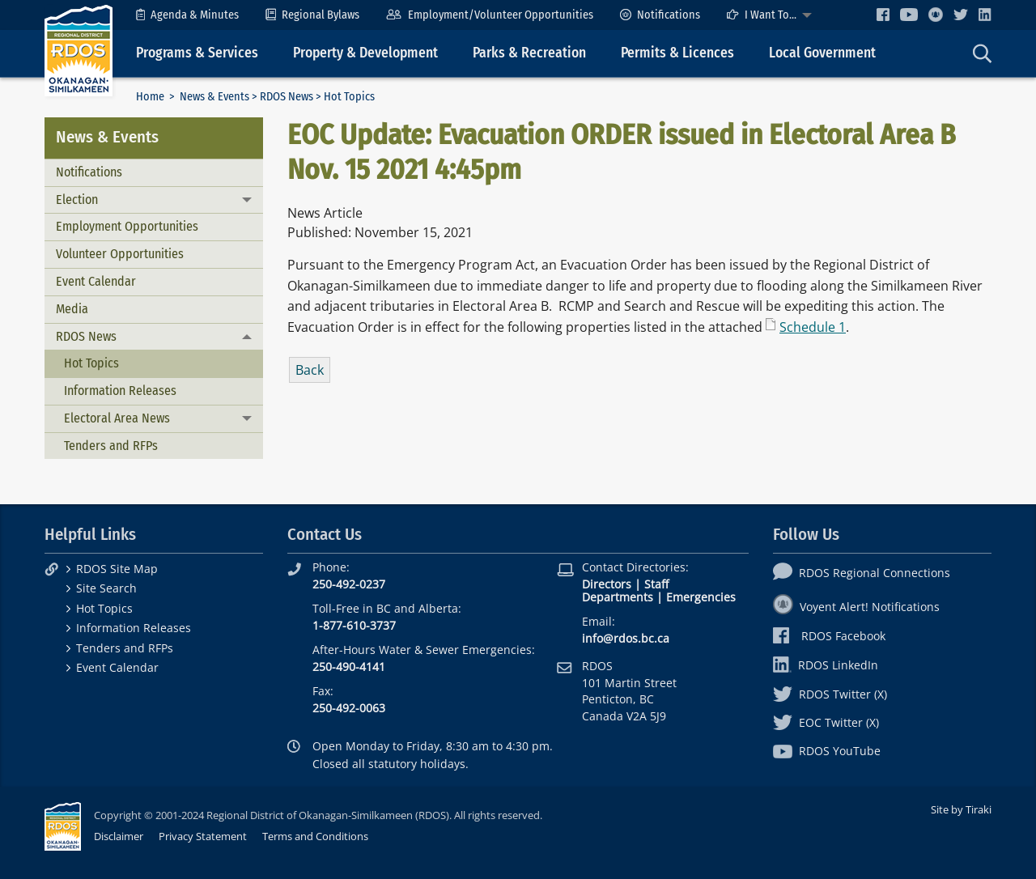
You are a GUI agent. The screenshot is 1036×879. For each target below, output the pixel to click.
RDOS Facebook (829, 635)
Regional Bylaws (312, 15)
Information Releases (120, 390)
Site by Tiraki (961, 809)
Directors (606, 584)
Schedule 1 (812, 327)
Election (77, 199)
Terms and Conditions (315, 836)
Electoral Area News (117, 418)
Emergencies (701, 597)
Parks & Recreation (529, 53)
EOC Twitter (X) (826, 722)
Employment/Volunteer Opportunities (489, 15)
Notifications (660, 15)
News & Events (214, 97)
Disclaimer (118, 836)
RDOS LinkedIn (825, 665)
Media (72, 308)
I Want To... (761, 15)
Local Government (822, 53)
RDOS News (286, 97)
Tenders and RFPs (111, 445)
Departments (617, 597)
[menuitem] (187, 15)
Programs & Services (197, 53)
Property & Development (365, 53)
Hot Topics (91, 363)
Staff (656, 584)
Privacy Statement (203, 836)
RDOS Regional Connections (861, 572)
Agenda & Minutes (187, 15)
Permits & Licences (677, 53)
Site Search (106, 588)
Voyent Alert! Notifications (856, 606)
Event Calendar (96, 281)
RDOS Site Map (117, 568)
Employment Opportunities (127, 226)
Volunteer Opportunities (120, 253)
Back (309, 370)
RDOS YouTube (827, 750)
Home (150, 97)
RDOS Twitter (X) (830, 694)
